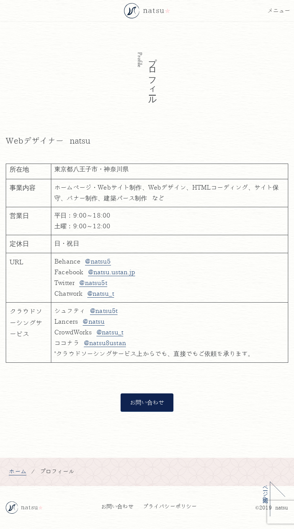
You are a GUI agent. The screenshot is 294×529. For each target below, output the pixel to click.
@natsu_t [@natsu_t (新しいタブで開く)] (100, 293)
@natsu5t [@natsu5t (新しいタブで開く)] (93, 283)
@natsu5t (104, 311)
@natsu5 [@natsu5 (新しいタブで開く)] (98, 261)
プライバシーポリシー (170, 506)
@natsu (94, 321)
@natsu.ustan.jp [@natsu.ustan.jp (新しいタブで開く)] (111, 272)
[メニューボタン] (278, 11)
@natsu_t (109, 332)
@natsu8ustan (105, 343)
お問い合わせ (147, 403)
